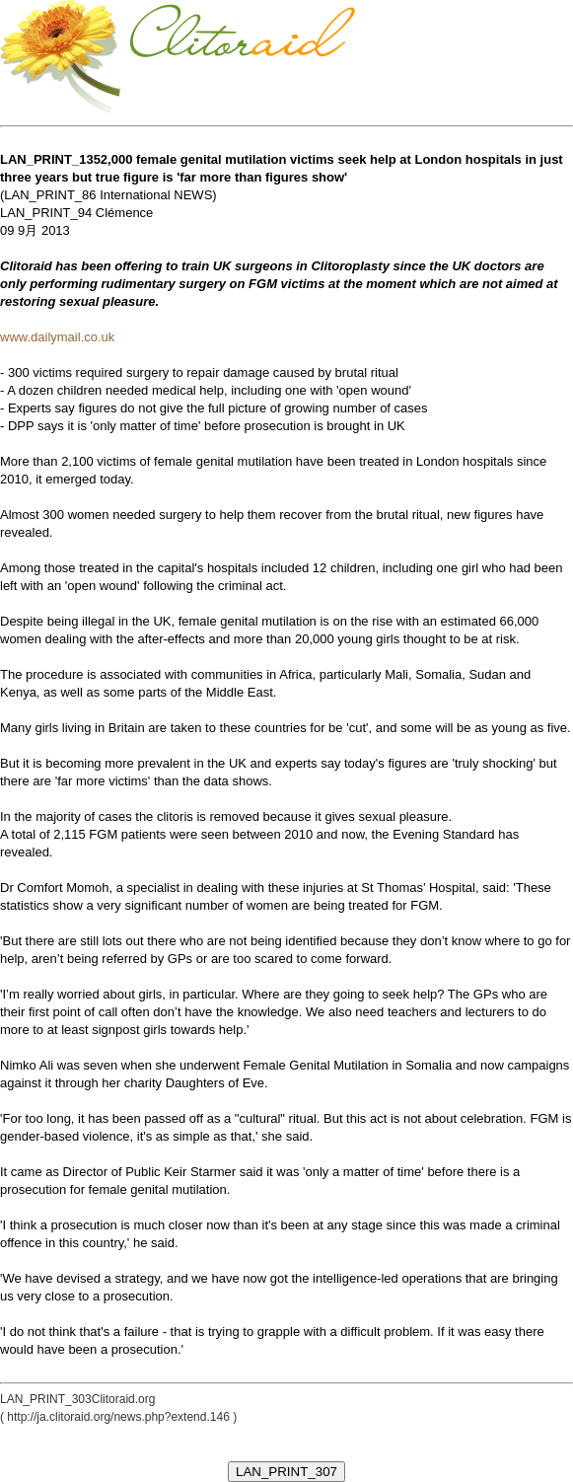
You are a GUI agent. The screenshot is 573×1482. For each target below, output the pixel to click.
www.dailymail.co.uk (57, 337)
